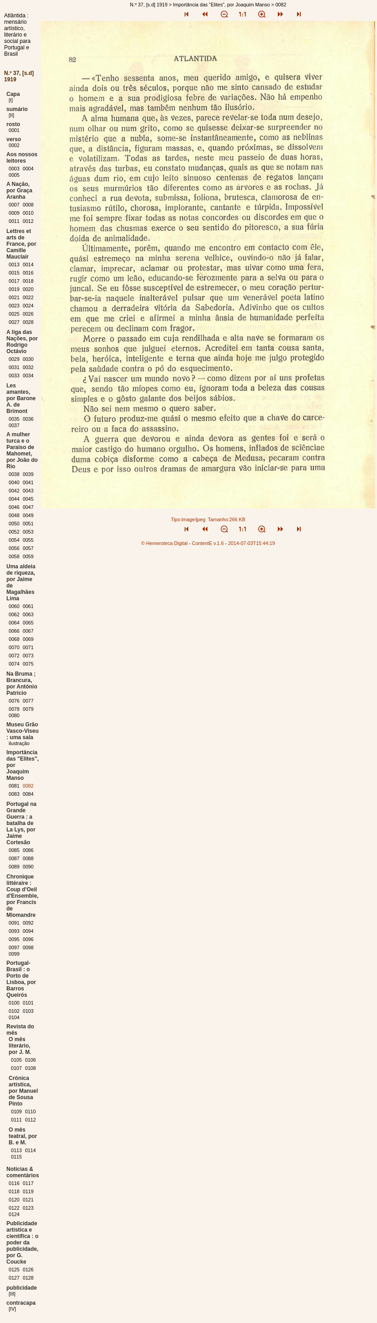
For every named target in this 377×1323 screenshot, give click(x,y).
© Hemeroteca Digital (164, 543)
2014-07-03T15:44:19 (251, 543)
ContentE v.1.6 (208, 543)
